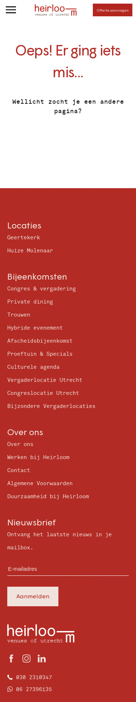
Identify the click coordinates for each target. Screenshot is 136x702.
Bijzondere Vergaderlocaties (51, 406)
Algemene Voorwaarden (40, 483)
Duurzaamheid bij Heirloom (48, 496)
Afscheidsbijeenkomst (40, 341)
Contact (18, 470)
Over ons (20, 444)
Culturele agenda (33, 367)
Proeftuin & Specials (40, 354)
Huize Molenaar (30, 250)
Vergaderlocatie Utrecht (44, 380)
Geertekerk (23, 237)
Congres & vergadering (41, 288)
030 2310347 (34, 677)
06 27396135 (34, 689)
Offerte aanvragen (112, 10)
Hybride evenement (35, 328)
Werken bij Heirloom (38, 457)
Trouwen (18, 314)
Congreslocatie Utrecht (43, 393)
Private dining (30, 301)
